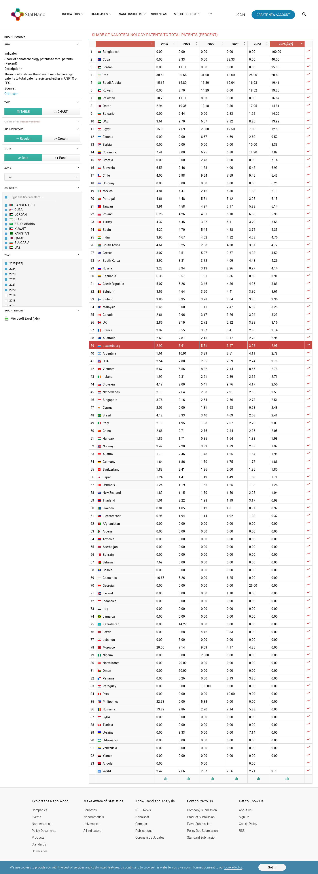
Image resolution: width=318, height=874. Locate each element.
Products (38, 837)
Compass (141, 824)
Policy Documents (44, 830)
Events (36, 817)
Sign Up (244, 817)
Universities (39, 851)
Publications (143, 830)
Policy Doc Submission (202, 830)
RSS (241, 830)
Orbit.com (11, 94)
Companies (39, 810)
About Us (245, 810)
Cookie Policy (233, 867)
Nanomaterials (42, 824)
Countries (90, 810)
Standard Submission (201, 837)
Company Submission (202, 810)
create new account (273, 15)
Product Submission (201, 817)
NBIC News (143, 810)
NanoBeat (142, 817)
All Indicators (92, 830)
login (240, 15)
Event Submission (199, 824)
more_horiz (210, 14)
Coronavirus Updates (149, 837)
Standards (39, 844)
